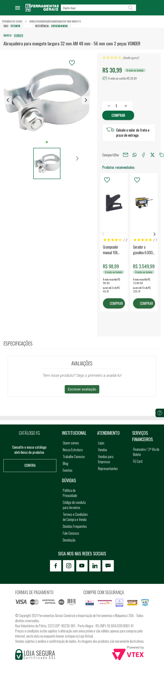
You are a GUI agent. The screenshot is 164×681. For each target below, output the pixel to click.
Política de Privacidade (70, 493)
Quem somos (71, 443)
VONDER (18, 35)
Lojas (101, 443)
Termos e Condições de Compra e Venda (75, 517)
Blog (65, 463)
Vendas (102, 450)
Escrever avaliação (82, 390)
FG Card (137, 461)
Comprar (118, 115)
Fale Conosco (71, 533)
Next (154, 234)
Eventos (67, 470)
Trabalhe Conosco (74, 456)
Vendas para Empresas (105, 459)
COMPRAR (116, 303)
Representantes (108, 468)
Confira (30, 465)
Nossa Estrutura (73, 450)
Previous (103, 234)
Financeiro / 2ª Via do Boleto (146, 452)
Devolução (69, 540)
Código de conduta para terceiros (74, 505)
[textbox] (98, 7)
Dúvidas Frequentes (75, 526)
